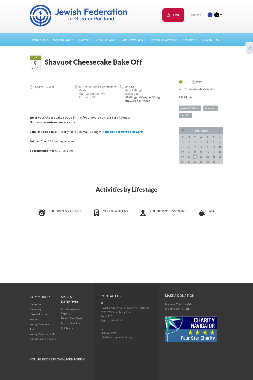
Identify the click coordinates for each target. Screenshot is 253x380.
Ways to (63, 39)
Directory (36, 309)
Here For (106, 39)
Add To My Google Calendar (197, 89)
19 (182, 157)
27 (189, 161)
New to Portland (40, 314)
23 (207, 157)
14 (195, 152)
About (40, 39)
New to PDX (210, 39)
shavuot (210, 108)
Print (197, 82)
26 (182, 161)
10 (213, 147)
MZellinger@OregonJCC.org (142, 97)
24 (213, 157)
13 (189, 152)
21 (195, 157)
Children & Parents (65, 211)
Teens (33, 329)
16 (207, 152)
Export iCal (186, 97)
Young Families (39, 324)
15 (201, 152)
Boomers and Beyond (43, 339)
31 (213, 161)
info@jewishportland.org (116, 337)
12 (182, 152)
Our (134, 39)
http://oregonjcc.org (137, 101)
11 (220, 147)
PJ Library (67, 328)
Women (34, 319)
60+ (211, 211)
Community (40, 297)
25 (220, 157)
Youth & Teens (115, 211)
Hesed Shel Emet (71, 318)
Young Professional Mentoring (58, 359)
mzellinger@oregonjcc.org (124, 132)
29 (201, 161)
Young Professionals (168, 211)
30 (207, 161)
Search (196, 15)
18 (220, 152)
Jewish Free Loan (71, 323)
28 (195, 161)
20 (189, 157)
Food (184, 115)
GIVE (173, 15)
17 (213, 152)
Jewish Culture (189, 108)
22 (201, 157)
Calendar (35, 304)
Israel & (164, 39)
